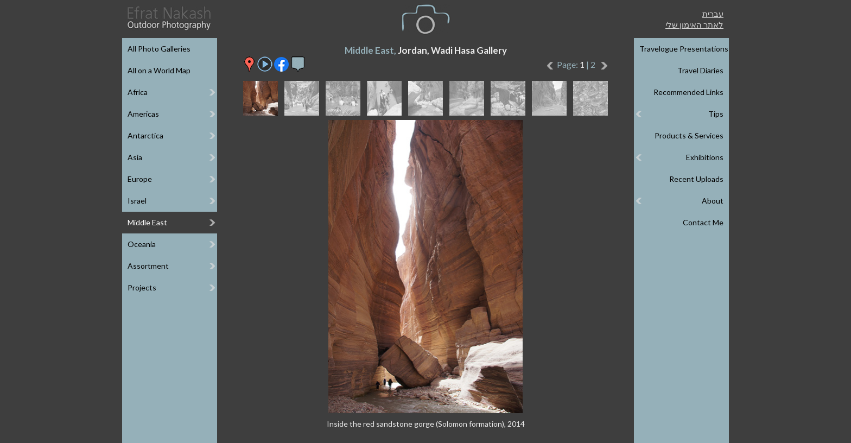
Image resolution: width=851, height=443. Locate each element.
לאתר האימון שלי (694, 24)
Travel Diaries (700, 70)
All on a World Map (159, 70)
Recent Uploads (696, 178)
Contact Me (703, 222)
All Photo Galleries (159, 48)
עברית (712, 13)
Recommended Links (688, 92)
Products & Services (689, 135)
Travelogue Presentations (683, 48)
